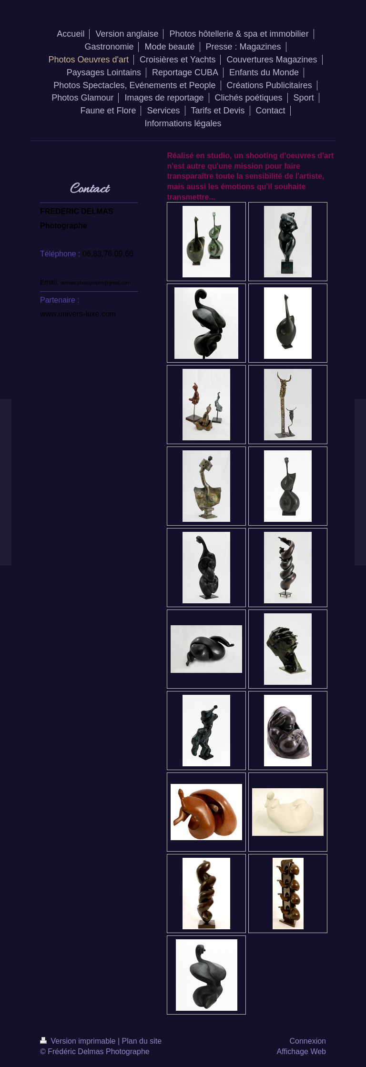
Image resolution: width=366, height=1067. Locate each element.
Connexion (308, 1041)
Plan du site (142, 1041)
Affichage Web (301, 1051)
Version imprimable (79, 1041)
